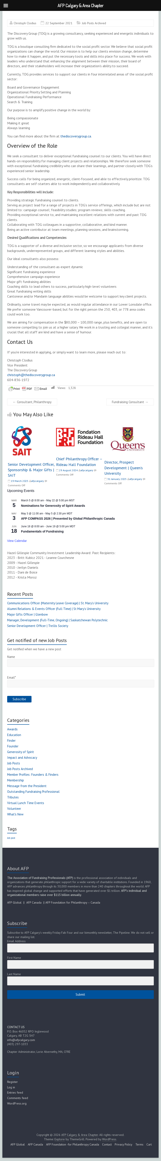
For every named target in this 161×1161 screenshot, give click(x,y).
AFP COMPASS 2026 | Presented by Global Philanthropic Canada (68, 518)
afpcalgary (37, 481)
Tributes (13, 797)
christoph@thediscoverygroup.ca (31, 375)
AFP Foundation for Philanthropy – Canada (72, 902)
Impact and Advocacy (22, 757)
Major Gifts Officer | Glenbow (27, 614)
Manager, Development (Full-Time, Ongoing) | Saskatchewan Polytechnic (57, 620)
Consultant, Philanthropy (32, 402)
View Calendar (17, 541)
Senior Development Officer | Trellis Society (37, 626)
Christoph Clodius (25, 23)
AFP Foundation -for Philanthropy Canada (72, 1144)
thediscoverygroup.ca (75, 136)
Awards (12, 729)
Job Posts (13, 763)
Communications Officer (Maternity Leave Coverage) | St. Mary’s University (57, 603)
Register (12, 1082)
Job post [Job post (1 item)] (11, 837)
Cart (149, 1144)
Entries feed (15, 1092)
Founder (12, 746)
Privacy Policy (123, 1144)
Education (14, 735)
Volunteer (14, 809)
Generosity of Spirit (20, 752)
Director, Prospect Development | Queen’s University (123, 468)
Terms (139, 1144)
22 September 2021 (58, 23)
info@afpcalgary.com (21, 1040)
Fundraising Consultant (130, 402)
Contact (107, 1144)
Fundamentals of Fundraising (42, 531)
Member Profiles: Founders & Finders (32, 774)
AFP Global (14, 902)
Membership (15, 780)
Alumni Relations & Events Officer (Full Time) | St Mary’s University (54, 609)
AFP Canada (33, 902)
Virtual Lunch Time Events (25, 803)
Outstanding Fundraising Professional (33, 791)
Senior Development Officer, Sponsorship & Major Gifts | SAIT (31, 470)
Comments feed (17, 1098)
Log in (11, 1087)
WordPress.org (17, 1103)
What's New (15, 814)
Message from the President (26, 786)
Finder (11, 740)
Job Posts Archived (94, 23)
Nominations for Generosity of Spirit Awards (53, 505)
